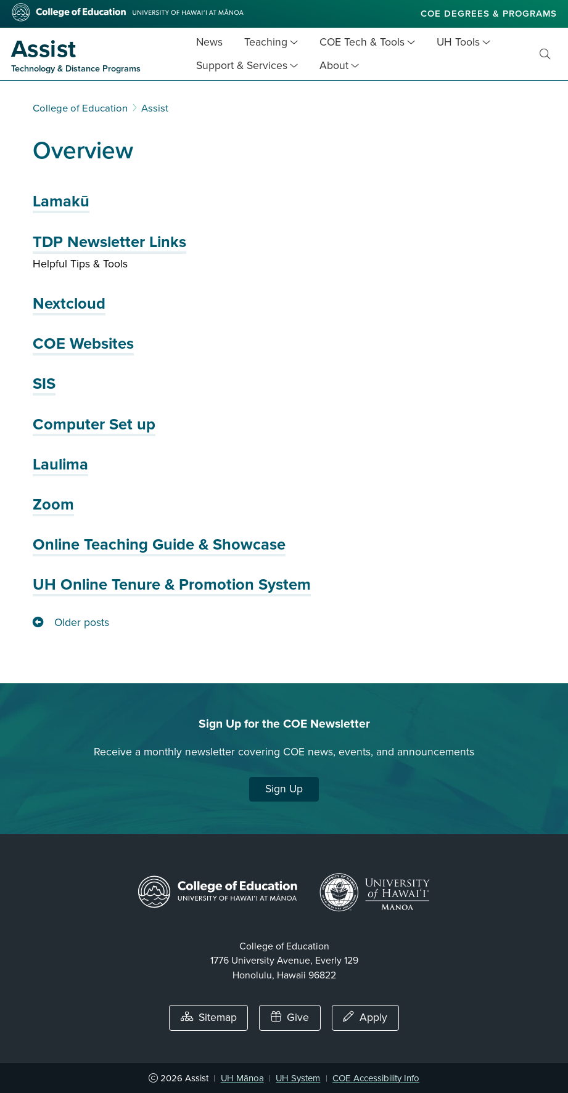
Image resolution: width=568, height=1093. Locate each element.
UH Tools (458, 42)
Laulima (60, 464)
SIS (44, 384)
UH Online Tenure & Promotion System (172, 584)
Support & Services (241, 65)
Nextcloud (69, 304)
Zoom (53, 504)
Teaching (265, 42)
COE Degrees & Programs (489, 13)
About (333, 65)
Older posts (81, 622)
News (209, 42)
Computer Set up (94, 424)
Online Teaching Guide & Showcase (159, 544)
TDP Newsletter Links (109, 242)
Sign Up (284, 788)
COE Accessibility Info (375, 1078)
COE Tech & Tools (362, 42)
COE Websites (83, 344)
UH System (298, 1078)
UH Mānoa (242, 1078)
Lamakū (61, 201)
